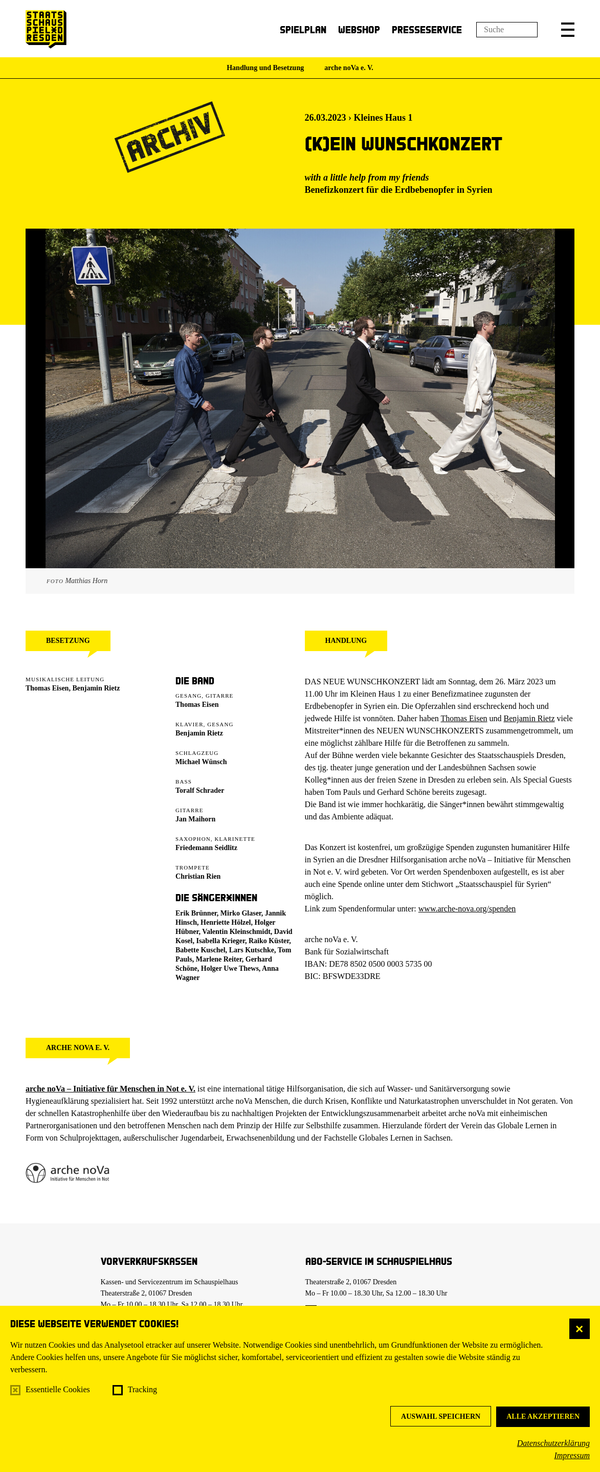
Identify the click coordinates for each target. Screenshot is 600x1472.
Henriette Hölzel (226, 922)
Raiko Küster (269, 941)
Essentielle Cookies (58, 1389)
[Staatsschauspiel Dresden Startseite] (46, 29)
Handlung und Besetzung (265, 68)
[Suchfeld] (507, 29)
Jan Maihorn (195, 819)
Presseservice (427, 29)
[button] (567, 30)
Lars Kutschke (251, 950)
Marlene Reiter (219, 959)
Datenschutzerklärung (553, 1443)
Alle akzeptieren (543, 1416)
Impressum (572, 1455)
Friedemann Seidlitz (206, 848)
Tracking (142, 1389)
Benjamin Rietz (96, 688)
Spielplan (303, 29)
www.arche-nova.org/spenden (467, 908)
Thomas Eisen (47, 688)
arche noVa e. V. (348, 68)
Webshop (359, 29)
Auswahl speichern (440, 1416)
